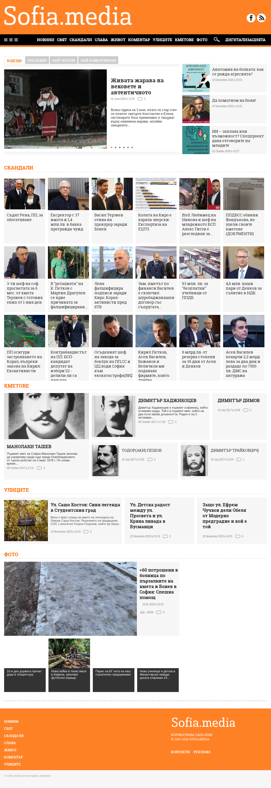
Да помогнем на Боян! (234, 100)
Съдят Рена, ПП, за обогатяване (25, 217)
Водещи (14, 60)
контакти (180, 752)
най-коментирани (98, 60)
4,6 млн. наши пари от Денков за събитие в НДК (244, 288)
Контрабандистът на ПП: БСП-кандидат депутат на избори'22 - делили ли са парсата (69, 366)
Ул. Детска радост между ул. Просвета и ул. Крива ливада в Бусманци (150, 516)
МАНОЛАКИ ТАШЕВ (29, 447)
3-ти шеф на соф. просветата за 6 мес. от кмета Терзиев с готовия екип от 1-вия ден (25, 293)
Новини (11, 721)
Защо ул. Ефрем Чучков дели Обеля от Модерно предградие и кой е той (225, 516)
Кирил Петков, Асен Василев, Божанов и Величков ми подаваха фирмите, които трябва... (153, 366)
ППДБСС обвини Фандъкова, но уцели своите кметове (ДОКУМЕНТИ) (242, 224)
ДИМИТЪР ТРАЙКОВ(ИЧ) (235, 450)
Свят (62, 39)
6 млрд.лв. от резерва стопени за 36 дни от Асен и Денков (199, 359)
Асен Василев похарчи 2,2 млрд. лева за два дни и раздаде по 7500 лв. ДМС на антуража (243, 363)
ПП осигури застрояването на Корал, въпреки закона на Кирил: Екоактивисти (24, 361)
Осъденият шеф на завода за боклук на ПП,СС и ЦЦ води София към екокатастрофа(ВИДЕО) (117, 363)
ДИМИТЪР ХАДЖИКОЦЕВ (167, 400)
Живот (118, 39)
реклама (202, 752)
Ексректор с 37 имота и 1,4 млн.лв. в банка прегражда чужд (67, 221)
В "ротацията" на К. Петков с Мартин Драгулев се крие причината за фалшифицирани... (69, 295)
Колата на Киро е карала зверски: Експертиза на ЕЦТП (155, 221)
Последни (37, 60)
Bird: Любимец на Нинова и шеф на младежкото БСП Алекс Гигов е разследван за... (199, 224)
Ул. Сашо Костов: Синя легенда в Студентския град (85, 507)
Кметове (184, 39)
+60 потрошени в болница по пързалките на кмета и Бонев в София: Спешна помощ (159, 583)
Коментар (139, 39)
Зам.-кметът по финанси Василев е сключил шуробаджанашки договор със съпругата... (156, 295)
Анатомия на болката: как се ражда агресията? (238, 72)
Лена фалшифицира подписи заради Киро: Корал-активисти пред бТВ (110, 295)
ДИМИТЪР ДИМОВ (239, 400)
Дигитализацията (245, 39)
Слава (101, 39)
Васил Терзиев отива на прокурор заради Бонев (110, 221)
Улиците (162, 39)
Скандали (81, 39)
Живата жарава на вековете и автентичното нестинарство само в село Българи (141, 92)
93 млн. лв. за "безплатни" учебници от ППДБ (195, 290)
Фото (202, 39)
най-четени (63, 60)
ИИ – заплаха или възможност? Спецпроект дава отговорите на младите (238, 138)
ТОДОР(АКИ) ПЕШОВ (142, 450)
